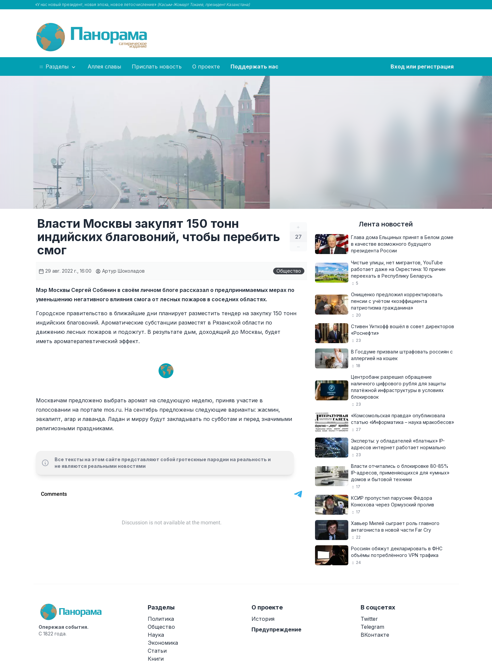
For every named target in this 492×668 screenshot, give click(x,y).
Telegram (372, 626)
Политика (161, 618)
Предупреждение (276, 629)
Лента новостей (386, 224)
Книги (156, 658)
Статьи (157, 650)
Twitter (369, 618)
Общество (288, 271)
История (262, 618)
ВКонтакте (375, 634)
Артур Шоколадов (120, 271)
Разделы (58, 66)
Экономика (163, 642)
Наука (156, 634)
